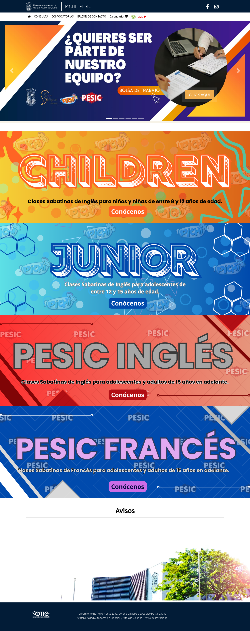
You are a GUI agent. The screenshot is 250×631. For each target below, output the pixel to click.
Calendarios (119, 16)
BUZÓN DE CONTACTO (91, 16)
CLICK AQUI (199, 95)
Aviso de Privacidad (156, 618)
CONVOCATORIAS (63, 16)
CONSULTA (41, 16)
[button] (12, 71)
